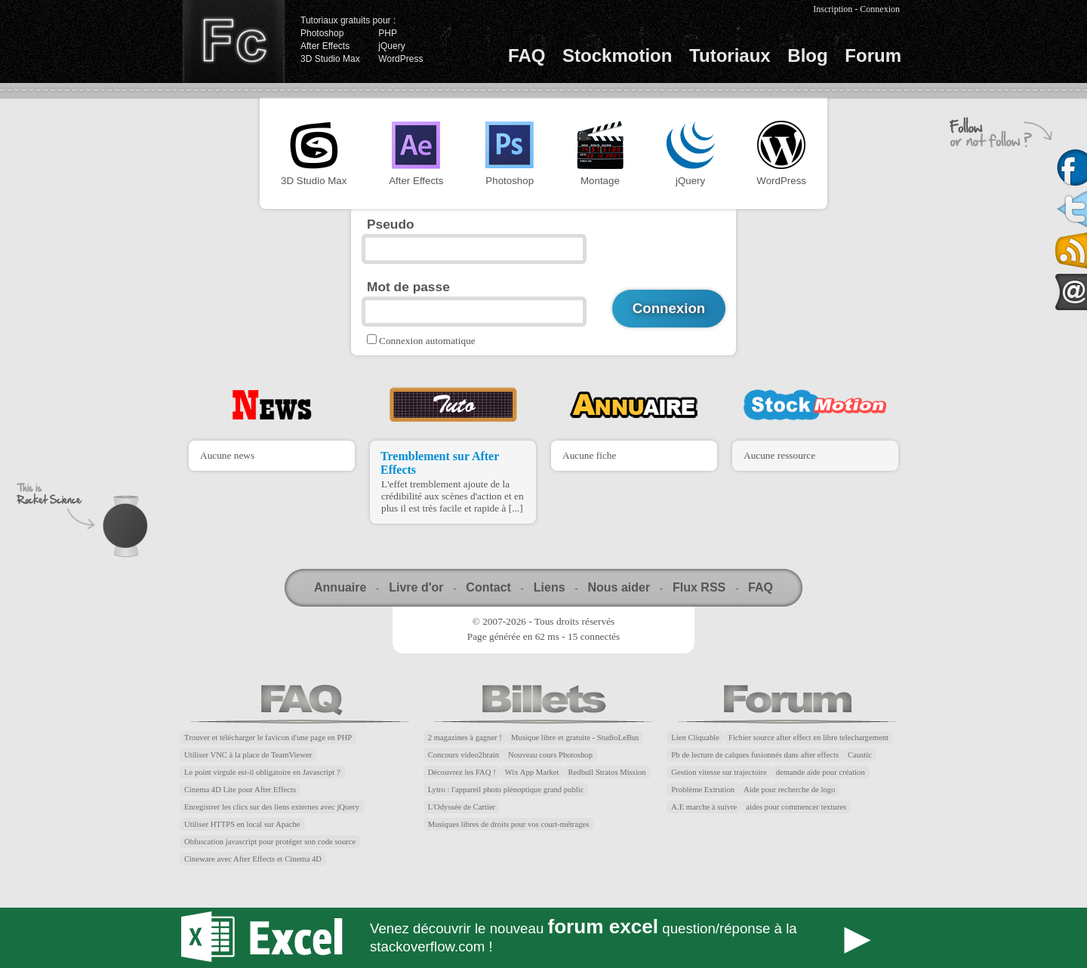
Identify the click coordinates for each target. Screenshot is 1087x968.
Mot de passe (408, 286)
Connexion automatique (427, 340)
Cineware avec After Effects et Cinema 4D (253, 859)
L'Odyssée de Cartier (462, 807)
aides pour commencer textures (796, 807)
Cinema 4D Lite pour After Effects (240, 789)
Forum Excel (543, 938)
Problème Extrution (702, 789)
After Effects (325, 46)
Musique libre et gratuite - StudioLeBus (575, 737)
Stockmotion (617, 55)
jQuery (391, 46)
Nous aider (618, 587)
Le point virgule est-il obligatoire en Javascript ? (262, 772)
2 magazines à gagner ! (465, 737)
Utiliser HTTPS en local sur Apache (242, 824)
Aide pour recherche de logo (789, 789)
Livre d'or (416, 587)
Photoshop (321, 33)
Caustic (860, 755)
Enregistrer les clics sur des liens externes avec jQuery (271, 807)
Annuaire (340, 587)
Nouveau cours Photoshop (550, 755)
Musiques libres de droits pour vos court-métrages (509, 824)
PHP (387, 33)
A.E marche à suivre (704, 807)
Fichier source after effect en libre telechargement (808, 737)
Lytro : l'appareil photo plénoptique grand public (506, 789)
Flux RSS (699, 587)
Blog (807, 55)
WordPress (400, 59)
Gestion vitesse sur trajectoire (718, 772)
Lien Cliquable (695, 737)
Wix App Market (532, 772)
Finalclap (233, 41)
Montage (600, 153)
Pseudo (390, 224)
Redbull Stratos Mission (607, 772)
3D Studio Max (330, 59)
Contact (488, 587)
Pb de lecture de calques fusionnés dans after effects (755, 755)
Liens (549, 587)
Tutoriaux (730, 55)
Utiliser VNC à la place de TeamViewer (248, 755)
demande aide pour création (820, 772)
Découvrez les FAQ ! (462, 772)
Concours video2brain (463, 755)
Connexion (880, 9)
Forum (873, 55)
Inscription (832, 9)
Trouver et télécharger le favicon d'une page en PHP (268, 737)
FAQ (526, 55)
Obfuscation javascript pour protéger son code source (270, 841)
